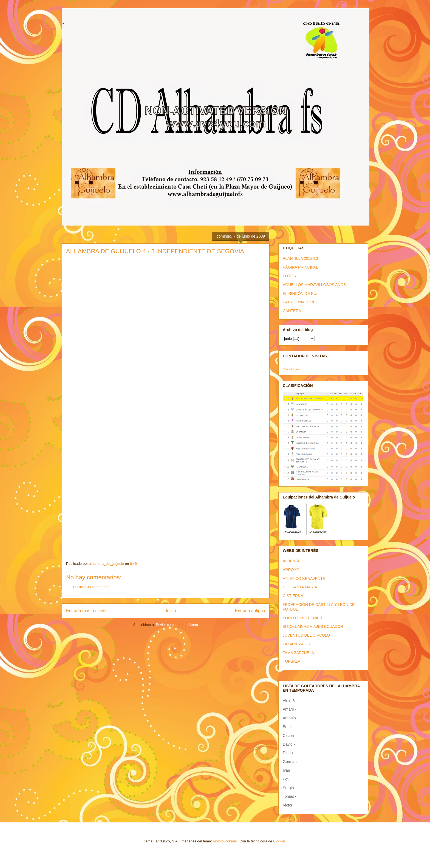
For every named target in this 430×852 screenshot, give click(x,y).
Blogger (279, 841)
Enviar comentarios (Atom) (177, 625)
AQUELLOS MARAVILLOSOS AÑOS (314, 285)
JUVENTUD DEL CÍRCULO (306, 635)
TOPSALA (291, 661)
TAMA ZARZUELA (298, 653)
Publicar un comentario (91, 587)
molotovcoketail (225, 841)
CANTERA (292, 311)
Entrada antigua (250, 610)
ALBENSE (292, 561)
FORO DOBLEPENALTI (303, 618)
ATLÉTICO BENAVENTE (304, 578)
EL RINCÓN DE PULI (301, 293)
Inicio (171, 610)
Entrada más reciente (86, 610)
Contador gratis (292, 369)
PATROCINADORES (300, 302)
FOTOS (289, 276)
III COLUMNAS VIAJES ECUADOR (313, 626)
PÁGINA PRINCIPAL (300, 267)
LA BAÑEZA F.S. (297, 644)
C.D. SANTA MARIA (300, 587)
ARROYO (291, 570)
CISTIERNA (293, 596)
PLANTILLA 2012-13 (300, 258)
